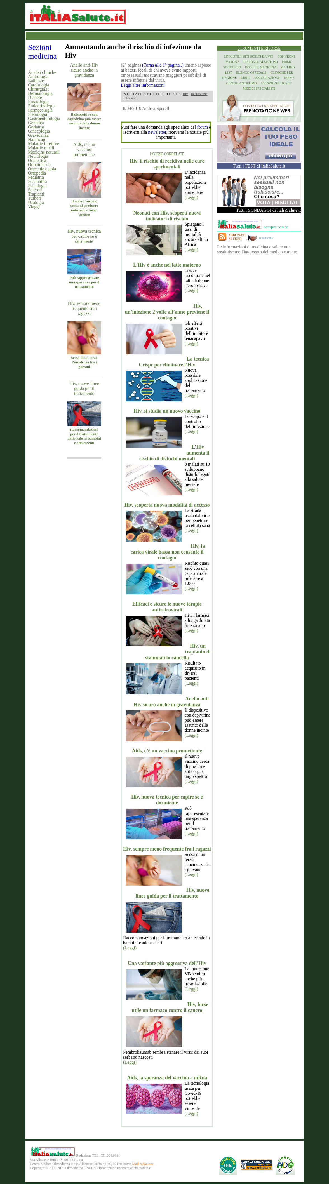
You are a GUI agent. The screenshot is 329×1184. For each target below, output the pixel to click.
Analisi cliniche (42, 72)
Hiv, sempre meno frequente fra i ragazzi (84, 308)
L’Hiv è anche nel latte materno (167, 265)
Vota (263, 202)
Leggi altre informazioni (142, 85)
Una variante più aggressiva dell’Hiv (167, 963)
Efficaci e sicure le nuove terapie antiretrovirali (167, 607)
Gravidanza (38, 135)
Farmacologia (40, 110)
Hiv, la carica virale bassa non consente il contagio (168, 552)
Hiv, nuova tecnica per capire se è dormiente (84, 236)
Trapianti (36, 194)
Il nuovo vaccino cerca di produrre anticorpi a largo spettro (84, 207)
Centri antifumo (241, 83)
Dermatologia (40, 93)
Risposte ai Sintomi (260, 62)
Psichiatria (37, 181)
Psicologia (37, 185)
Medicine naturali (44, 152)
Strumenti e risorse (259, 48)
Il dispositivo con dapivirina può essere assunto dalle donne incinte (84, 121)
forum (202, 127)
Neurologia (38, 156)
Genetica (36, 122)
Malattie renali (41, 147)
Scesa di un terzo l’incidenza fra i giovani (84, 362)
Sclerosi (35, 189)
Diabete (35, 97)
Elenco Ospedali (251, 72)
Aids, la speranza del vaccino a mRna (167, 1078)
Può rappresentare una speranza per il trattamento (84, 282)
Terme (289, 78)
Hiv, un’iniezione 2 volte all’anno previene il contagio (167, 312)
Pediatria (36, 177)
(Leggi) (191, 197)
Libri (245, 78)
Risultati (287, 202)
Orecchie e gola (42, 168)
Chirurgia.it (38, 89)
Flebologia (37, 114)
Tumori (34, 198)
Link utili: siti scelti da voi (249, 56)
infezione (130, 98)
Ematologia (38, 101)
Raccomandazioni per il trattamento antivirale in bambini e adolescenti (84, 436)
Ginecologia (39, 131)
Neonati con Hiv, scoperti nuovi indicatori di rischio (167, 216)
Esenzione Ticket (276, 83)
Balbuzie (36, 80)
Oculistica (37, 160)
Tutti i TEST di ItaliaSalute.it (259, 166)
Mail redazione (143, 1164)
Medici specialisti (259, 88)
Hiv (185, 94)
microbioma (199, 94)
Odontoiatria (39, 164)
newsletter (157, 132)
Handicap (36, 139)
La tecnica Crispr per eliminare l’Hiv (174, 362)
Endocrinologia (42, 105)
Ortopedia (37, 173)
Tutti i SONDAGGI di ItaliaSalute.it (268, 210)
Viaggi (34, 206)
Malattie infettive (43, 143)
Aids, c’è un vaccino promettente (84, 149)
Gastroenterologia (44, 118)
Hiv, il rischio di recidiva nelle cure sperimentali (167, 164)
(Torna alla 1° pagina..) (163, 65)
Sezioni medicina (42, 51)
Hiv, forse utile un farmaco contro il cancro (170, 1007)
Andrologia (38, 76)
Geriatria (36, 126)
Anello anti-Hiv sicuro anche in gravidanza (84, 70)
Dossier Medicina (260, 67)
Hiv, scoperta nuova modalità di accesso (167, 505)
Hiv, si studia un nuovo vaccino (167, 411)
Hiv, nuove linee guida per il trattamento (84, 388)
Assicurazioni (266, 78)
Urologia (36, 202)
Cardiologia (38, 85)
